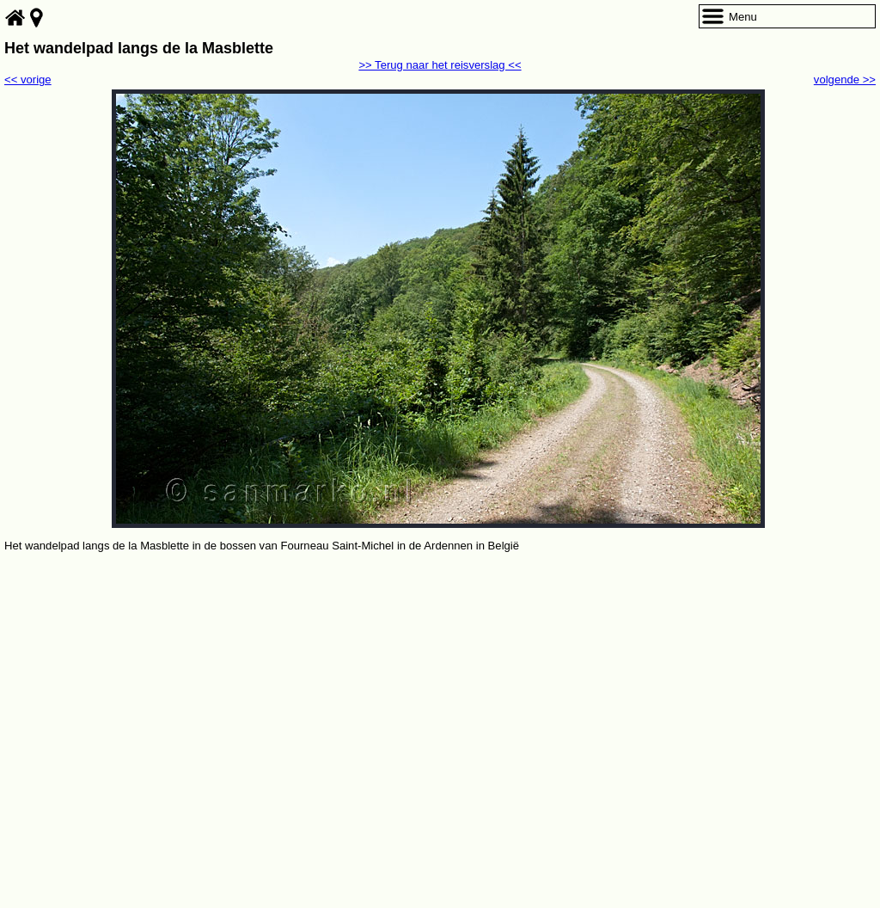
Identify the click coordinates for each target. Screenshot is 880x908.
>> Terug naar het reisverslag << (439, 64)
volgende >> (845, 79)
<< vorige (28, 79)
